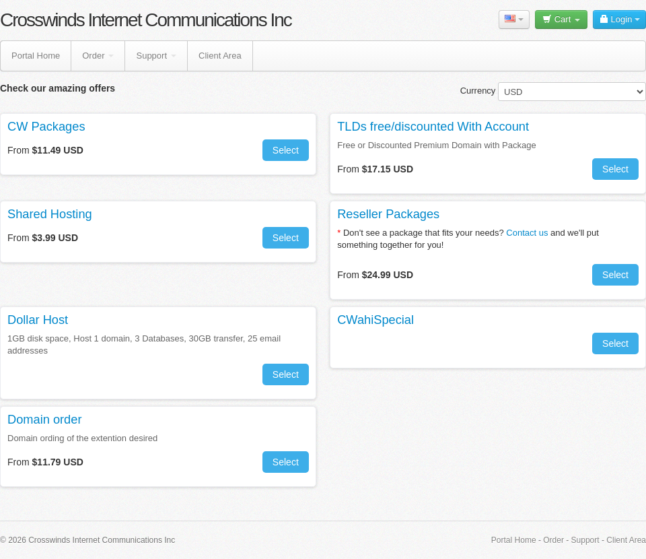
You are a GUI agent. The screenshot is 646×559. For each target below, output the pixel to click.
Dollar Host (37, 320)
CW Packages (46, 127)
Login (619, 19)
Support (156, 56)
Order (98, 56)
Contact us (527, 233)
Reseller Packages (388, 214)
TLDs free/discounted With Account (433, 127)
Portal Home (35, 56)
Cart (561, 19)
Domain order (44, 420)
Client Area (220, 56)
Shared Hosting (49, 214)
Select (286, 150)
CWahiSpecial (375, 320)
